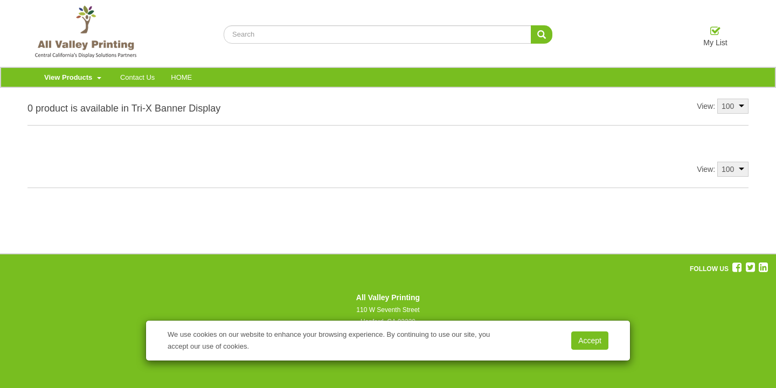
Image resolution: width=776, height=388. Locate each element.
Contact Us (137, 77)
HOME (181, 77)
